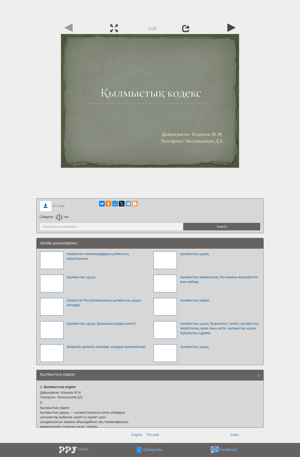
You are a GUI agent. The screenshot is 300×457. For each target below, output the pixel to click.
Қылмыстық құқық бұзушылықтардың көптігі (101, 323)
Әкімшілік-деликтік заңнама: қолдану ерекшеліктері (106, 347)
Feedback (228, 449)
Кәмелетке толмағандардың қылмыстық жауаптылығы (98, 256)
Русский (153, 435)
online (83, 449)
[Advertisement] (150, 10)
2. (41, 402)
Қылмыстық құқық (194, 254)
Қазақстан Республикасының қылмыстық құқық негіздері (104, 302)
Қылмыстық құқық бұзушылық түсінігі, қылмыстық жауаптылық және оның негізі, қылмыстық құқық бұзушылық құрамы (219, 328)
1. (41, 387)
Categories (152, 449)
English (136, 435)
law (62, 217)
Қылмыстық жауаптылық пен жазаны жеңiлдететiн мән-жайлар (219, 279)
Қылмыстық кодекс (195, 300)
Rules (234, 435)
